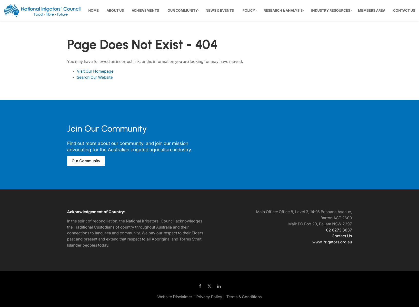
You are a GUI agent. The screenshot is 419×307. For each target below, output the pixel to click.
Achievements (145, 10)
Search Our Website (95, 77)
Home (93, 10)
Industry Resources (330, 10)
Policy (248, 10)
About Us (115, 10)
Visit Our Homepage (95, 71)
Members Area (371, 10)
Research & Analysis (283, 10)
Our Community (183, 10)
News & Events (220, 10)
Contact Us (404, 10)
